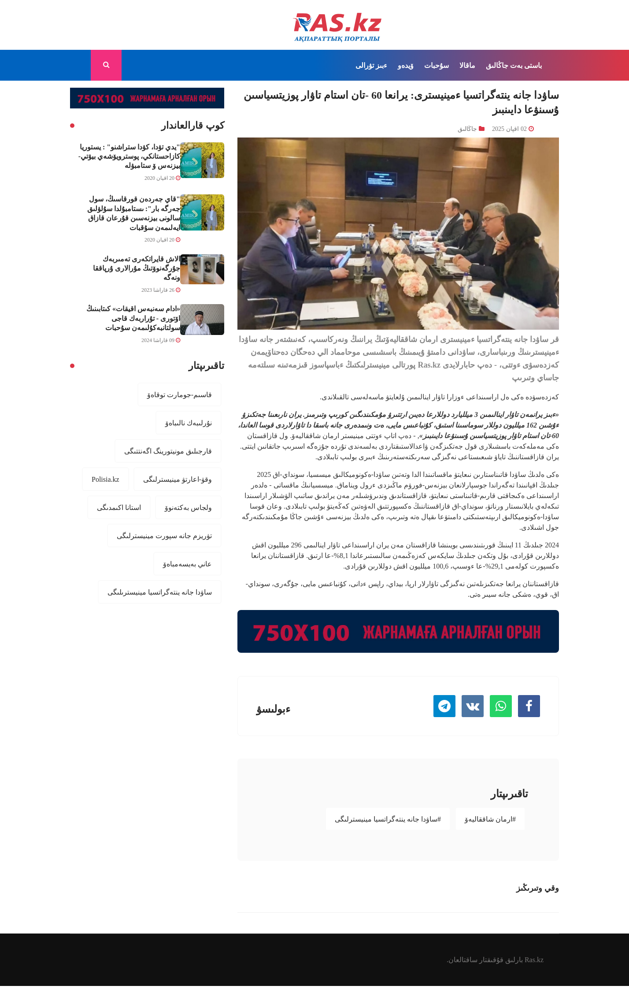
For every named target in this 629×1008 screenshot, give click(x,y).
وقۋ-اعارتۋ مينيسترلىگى (177, 479)
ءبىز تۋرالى (371, 65)
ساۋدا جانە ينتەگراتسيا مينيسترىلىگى (159, 591)
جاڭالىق (497, 65)
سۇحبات (436, 65)
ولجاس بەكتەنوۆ (188, 507)
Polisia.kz (105, 479)
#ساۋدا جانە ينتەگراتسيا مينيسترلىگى (388, 818)
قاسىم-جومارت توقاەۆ (179, 394)
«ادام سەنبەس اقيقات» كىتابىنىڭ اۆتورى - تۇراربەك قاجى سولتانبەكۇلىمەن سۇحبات (133, 318)
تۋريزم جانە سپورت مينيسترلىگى (164, 535)
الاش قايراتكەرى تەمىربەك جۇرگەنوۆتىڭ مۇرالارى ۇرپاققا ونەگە (136, 268)
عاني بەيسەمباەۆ (187, 563)
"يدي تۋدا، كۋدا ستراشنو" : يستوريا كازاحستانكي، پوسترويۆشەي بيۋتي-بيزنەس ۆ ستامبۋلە (129, 156)
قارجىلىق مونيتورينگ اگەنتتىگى (168, 450)
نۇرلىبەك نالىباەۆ (188, 422)
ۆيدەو (406, 65)
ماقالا (467, 65)
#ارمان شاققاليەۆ (490, 818)
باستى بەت (526, 65)
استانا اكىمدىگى (119, 507)
